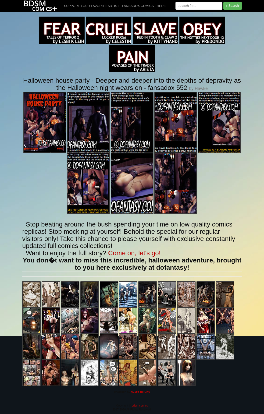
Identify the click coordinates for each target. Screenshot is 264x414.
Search (232, 6)
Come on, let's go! (134, 253)
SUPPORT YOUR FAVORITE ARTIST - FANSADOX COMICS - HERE (115, 6)
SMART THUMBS (140, 392)
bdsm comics (139, 405)
